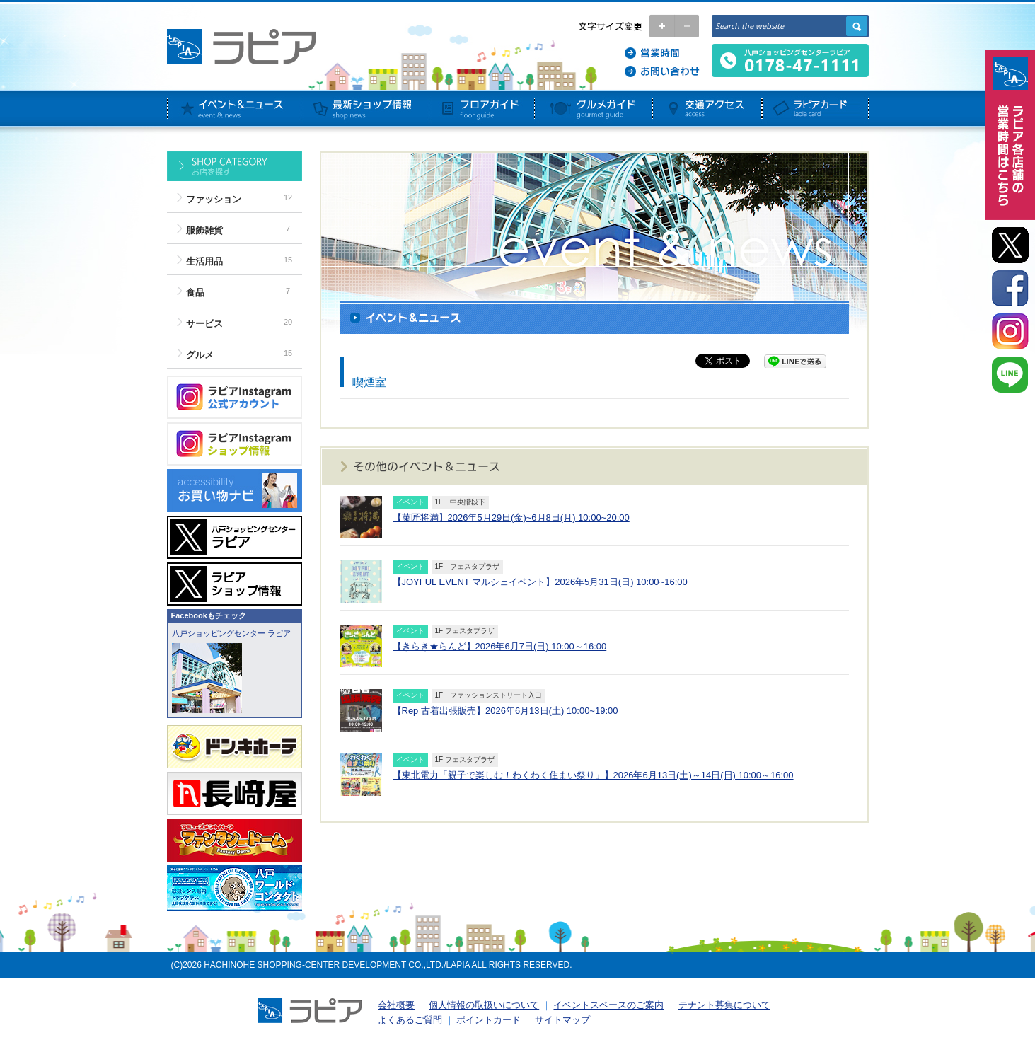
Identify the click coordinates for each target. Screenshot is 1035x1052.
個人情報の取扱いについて (484, 1005)
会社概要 (396, 1005)
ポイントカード (488, 1020)
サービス (204, 323)
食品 (195, 292)
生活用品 (204, 261)
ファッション (213, 199)
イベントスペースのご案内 (608, 1005)
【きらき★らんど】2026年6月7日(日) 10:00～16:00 (500, 646)
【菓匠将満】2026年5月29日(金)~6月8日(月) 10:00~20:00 (511, 517)
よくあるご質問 (410, 1020)
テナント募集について (724, 1005)
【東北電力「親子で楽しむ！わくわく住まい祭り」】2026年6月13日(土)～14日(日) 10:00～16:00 (593, 775)
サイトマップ (562, 1020)
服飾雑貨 (204, 230)
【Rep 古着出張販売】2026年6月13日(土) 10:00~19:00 (505, 710)
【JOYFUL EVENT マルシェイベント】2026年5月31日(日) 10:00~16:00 (540, 582)
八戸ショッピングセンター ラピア (231, 633)
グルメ (200, 354)
